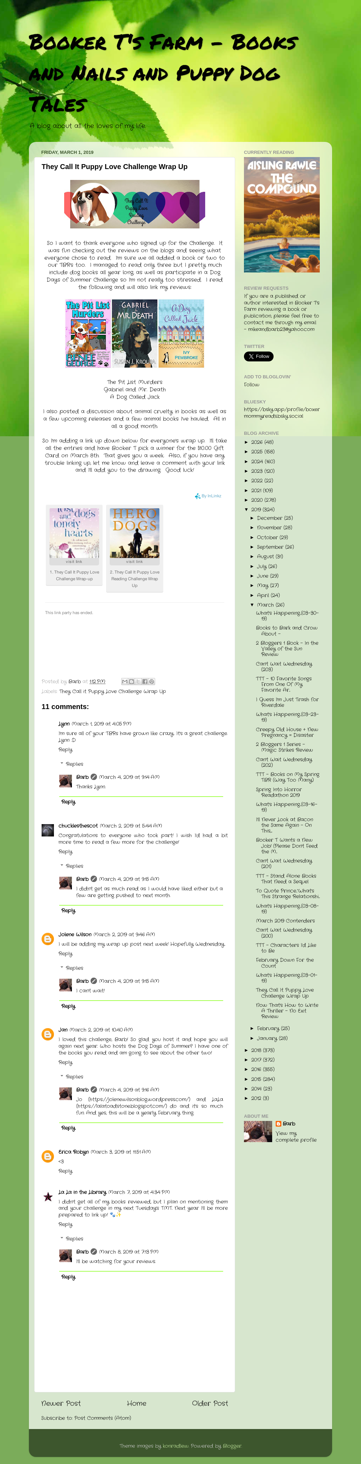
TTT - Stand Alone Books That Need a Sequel (286, 879)
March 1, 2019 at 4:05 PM (101, 724)
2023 (257, 471)
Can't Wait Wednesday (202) (284, 762)
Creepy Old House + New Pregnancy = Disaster (287, 732)
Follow (251, 385)
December (270, 518)
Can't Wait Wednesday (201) (284, 864)
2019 (257, 509)
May (263, 585)
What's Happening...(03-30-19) (287, 616)
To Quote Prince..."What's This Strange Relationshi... (288, 894)
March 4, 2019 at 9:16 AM (129, 1090)
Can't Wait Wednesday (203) (284, 667)
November (270, 527)
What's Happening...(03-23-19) (287, 717)
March (266, 605)
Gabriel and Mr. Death (135, 390)
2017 (257, 1060)
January (268, 1038)
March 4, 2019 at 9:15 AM (129, 879)
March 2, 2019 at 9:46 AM (124, 934)
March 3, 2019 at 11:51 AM (121, 1152)
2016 (257, 1069)
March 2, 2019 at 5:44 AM (131, 826)
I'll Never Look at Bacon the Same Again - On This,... (284, 825)
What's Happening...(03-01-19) (286, 978)
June (263, 576)
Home (136, 1404)
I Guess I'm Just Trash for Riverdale (287, 702)
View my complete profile (296, 1137)
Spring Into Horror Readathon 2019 (279, 792)
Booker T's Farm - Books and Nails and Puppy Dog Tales (162, 72)
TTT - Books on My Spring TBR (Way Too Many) (287, 777)
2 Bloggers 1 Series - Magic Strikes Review (284, 747)
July (262, 566)
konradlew (176, 1446)
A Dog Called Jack (135, 397)
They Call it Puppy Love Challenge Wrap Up (112, 691)
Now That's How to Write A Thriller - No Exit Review (287, 1011)
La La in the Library (82, 1192)
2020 (257, 500)
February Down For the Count (285, 963)
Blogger (232, 1446)
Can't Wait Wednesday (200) (284, 933)
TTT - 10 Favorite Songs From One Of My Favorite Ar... (284, 685)
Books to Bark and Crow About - (287, 631)
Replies (74, 764)
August (266, 556)
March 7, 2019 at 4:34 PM (139, 1192)
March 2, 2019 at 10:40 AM (101, 1030)
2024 (258, 461)
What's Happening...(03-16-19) (286, 807)
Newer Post (61, 1404)
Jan (63, 1030)
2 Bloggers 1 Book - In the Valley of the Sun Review (287, 649)
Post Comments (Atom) (102, 1418)
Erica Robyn (73, 1152)
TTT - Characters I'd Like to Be (286, 948)
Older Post (210, 1404)
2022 (257, 481)
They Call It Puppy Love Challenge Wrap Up (285, 993)
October (268, 537)
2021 (257, 490)
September (271, 547)
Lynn (64, 724)
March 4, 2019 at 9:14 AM (129, 777)
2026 (257, 442)
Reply (65, 749)
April (264, 595)
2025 (257, 452)
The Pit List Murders (135, 382)
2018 (257, 1050)
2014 (257, 1089)
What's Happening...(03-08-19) (287, 909)
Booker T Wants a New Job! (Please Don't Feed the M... (287, 846)
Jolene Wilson (75, 934)
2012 (257, 1098)
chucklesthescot (78, 826)
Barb (82, 777)
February (269, 1028)
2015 (257, 1079)
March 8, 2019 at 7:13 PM (129, 1252)
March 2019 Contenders (285, 921)
